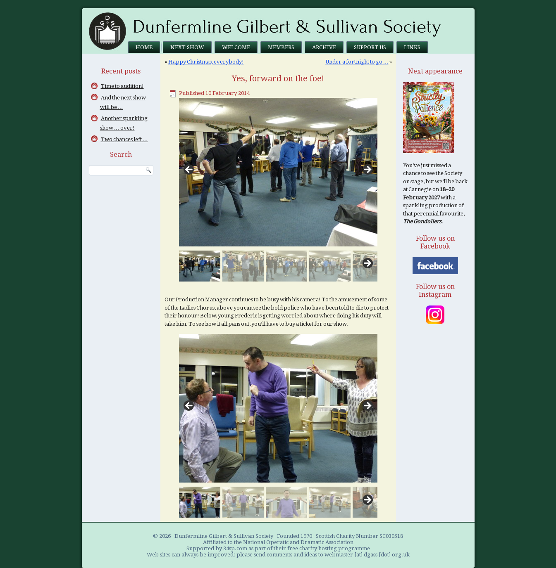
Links (412, 47)
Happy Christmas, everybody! (206, 62)
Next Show (187, 47)
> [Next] (367, 170)
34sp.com (235, 548)
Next (367, 264)
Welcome (236, 47)
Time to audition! (122, 86)
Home (144, 47)
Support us (370, 47)
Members (281, 47)
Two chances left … (124, 139)
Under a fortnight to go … (357, 62)
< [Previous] (189, 170)
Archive (324, 47)
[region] (278, 190)
